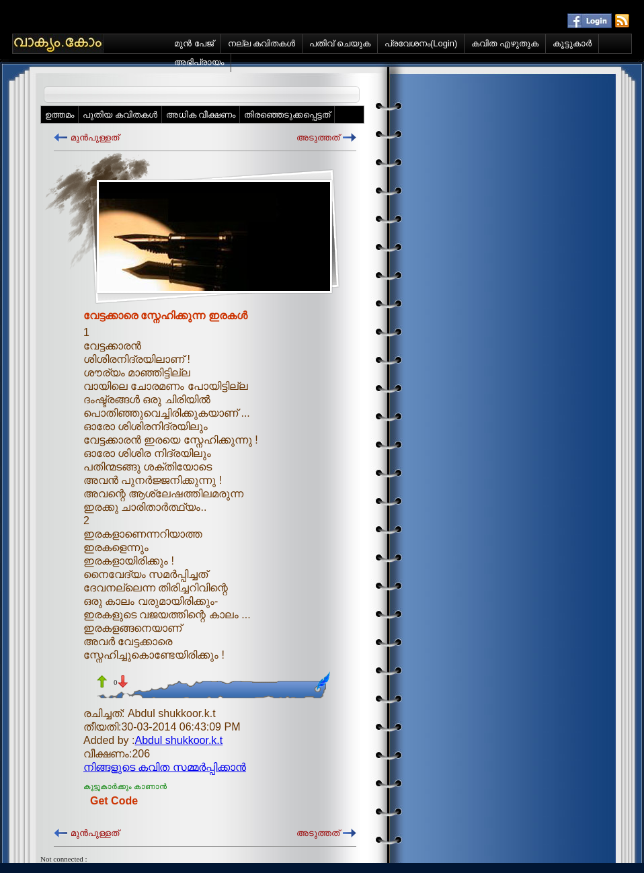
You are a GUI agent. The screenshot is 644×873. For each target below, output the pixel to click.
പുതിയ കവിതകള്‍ (120, 115)
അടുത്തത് (317, 137)
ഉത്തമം (59, 115)
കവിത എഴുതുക (504, 43)
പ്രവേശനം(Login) (421, 43)
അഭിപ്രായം (199, 62)
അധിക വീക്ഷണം (201, 115)
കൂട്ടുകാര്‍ (572, 43)
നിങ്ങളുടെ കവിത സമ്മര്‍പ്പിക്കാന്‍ (164, 767)
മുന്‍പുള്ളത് (95, 137)
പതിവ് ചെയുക (339, 43)
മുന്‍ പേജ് (194, 43)
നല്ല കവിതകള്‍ (262, 43)
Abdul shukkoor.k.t (179, 740)
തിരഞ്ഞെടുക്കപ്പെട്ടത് (287, 115)
